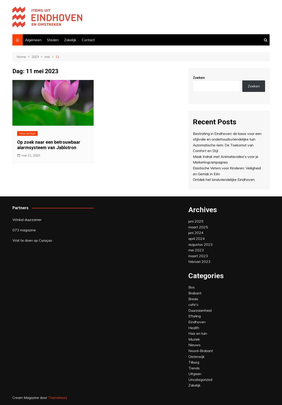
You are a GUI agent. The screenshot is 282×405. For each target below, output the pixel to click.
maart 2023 (198, 256)
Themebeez (57, 398)
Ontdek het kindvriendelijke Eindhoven (224, 179)
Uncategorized (200, 379)
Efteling (194, 316)
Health (193, 327)
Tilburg (193, 362)
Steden (53, 40)
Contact (88, 40)
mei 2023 (196, 250)
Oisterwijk (196, 356)
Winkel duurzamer (27, 219)
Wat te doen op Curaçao (32, 240)
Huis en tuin (27, 133)
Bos (191, 287)
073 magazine (24, 230)
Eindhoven (197, 322)
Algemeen (33, 40)
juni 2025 (195, 221)
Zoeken (199, 77)
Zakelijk (70, 40)
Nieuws (194, 345)
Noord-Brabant (200, 350)
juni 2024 (195, 232)
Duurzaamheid (200, 310)
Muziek (194, 339)
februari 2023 (199, 261)
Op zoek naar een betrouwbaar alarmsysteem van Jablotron (48, 144)
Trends (194, 368)
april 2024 (196, 238)
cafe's (193, 304)
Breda (193, 299)
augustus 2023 (200, 244)
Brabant (194, 293)
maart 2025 (198, 227)
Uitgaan (194, 373)
